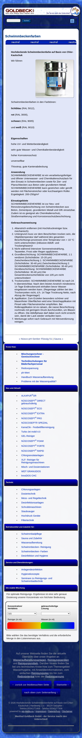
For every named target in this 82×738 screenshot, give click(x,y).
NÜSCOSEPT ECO (31, 408)
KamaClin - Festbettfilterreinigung (37, 427)
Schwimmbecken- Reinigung (36, 547)
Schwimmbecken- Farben (34, 551)
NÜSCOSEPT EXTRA (32, 413)
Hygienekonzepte (30, 574)
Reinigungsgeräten (58, 660)
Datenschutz (54, 711)
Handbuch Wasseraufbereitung (37, 377)
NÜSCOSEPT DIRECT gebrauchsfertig (33, 402)
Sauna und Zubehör (31, 538)
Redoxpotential (25, 676)
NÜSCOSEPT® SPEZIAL (34, 423)
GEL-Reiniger (28, 436)
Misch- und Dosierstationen (35, 467)
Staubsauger (28, 511)
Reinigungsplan (40, 673)
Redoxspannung (29, 368)
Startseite (61, 684)
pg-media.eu (28, 711)
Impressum (41, 711)
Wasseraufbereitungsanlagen (29, 660)
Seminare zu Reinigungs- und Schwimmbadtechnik (36, 579)
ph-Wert (25, 372)
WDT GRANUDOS (31, 471)
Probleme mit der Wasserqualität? (38, 381)
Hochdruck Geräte (30, 515)
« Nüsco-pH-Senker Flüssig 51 (35, 338)
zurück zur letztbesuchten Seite (31, 684)
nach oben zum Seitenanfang (40, 692)
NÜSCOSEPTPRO (31, 418)
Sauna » (58, 338)
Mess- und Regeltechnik (33, 498)
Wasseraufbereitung (31, 542)
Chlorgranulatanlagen (32, 455)
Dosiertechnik (28, 493)
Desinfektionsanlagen (32, 502)
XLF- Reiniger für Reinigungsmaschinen (32, 461)
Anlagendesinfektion (31, 569)
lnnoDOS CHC (29, 475)
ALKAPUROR (28, 395)
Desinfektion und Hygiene (34, 555)
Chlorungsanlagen (30, 489)
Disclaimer (67, 711)
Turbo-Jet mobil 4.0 (30, 431)
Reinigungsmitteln (28, 663)
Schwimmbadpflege (31, 534)
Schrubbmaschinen (31, 507)
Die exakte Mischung (15, 588)
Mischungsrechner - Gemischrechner (32, 355)
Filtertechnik (27, 520)
